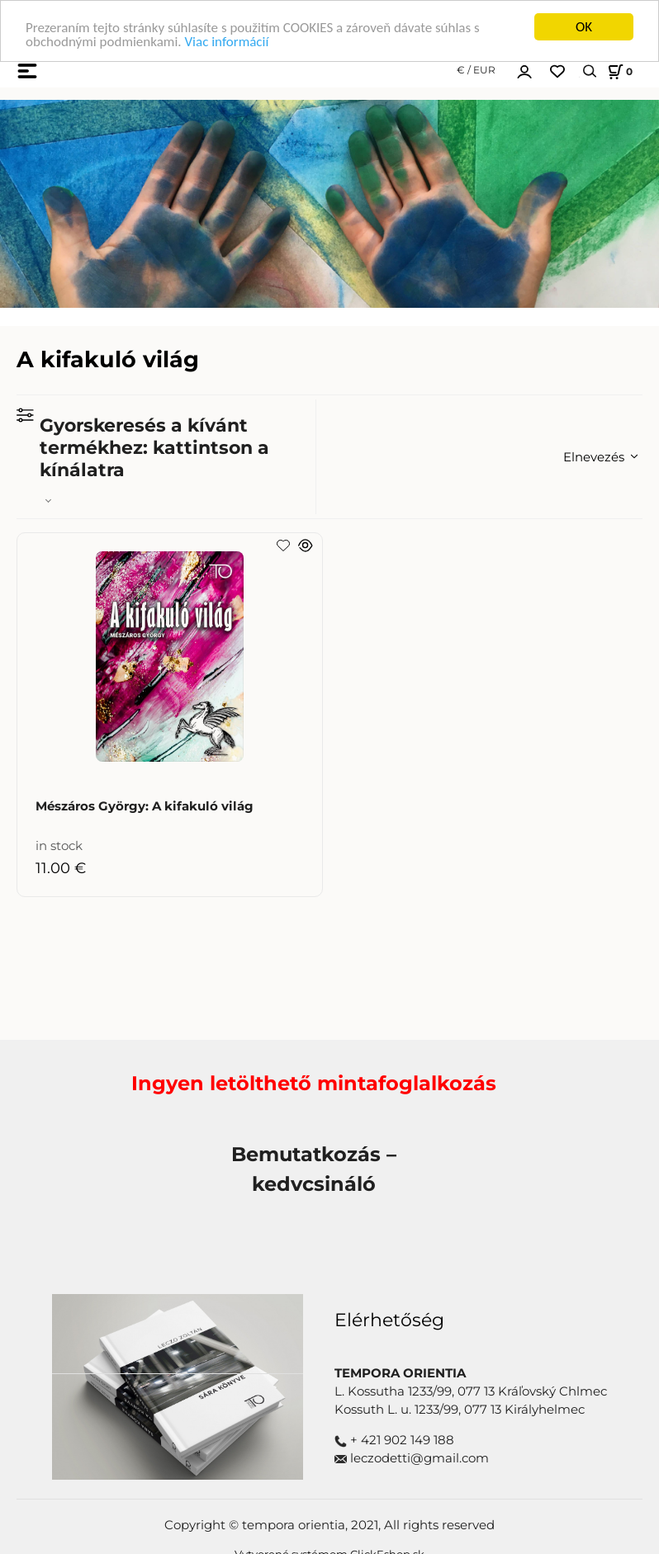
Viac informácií (226, 41)
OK (584, 26)
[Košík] (618, 70)
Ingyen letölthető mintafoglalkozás (313, 1083)
